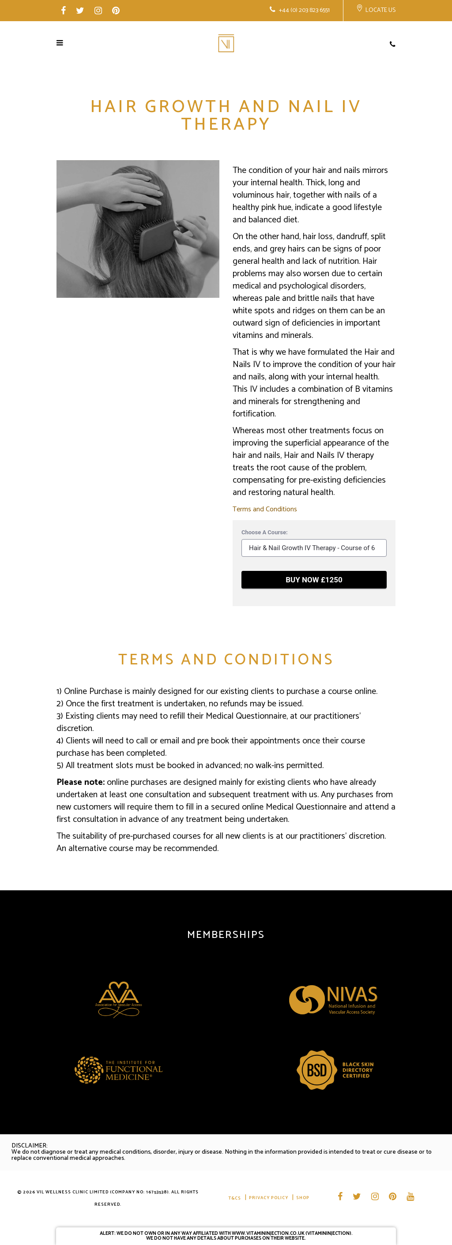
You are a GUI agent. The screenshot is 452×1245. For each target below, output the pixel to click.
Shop (302, 1198)
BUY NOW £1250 (314, 579)
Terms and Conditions (265, 509)
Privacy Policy (268, 1198)
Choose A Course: (264, 532)
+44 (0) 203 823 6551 (304, 10)
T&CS (235, 1198)
